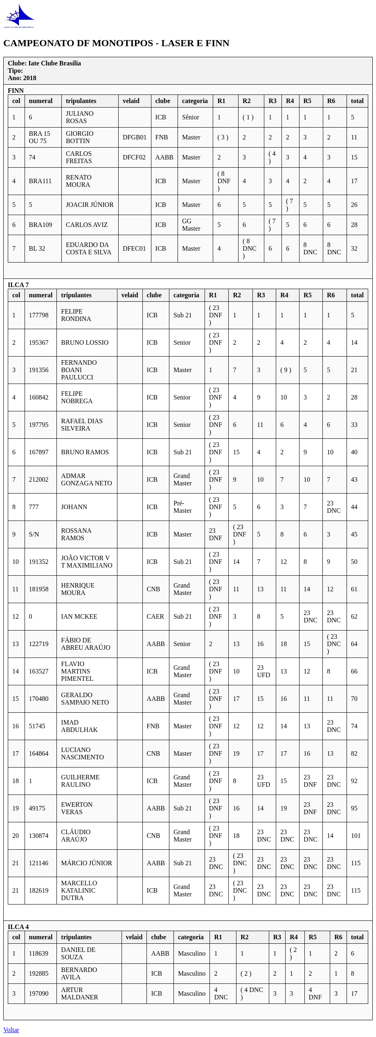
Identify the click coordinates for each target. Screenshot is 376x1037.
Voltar (11, 1029)
